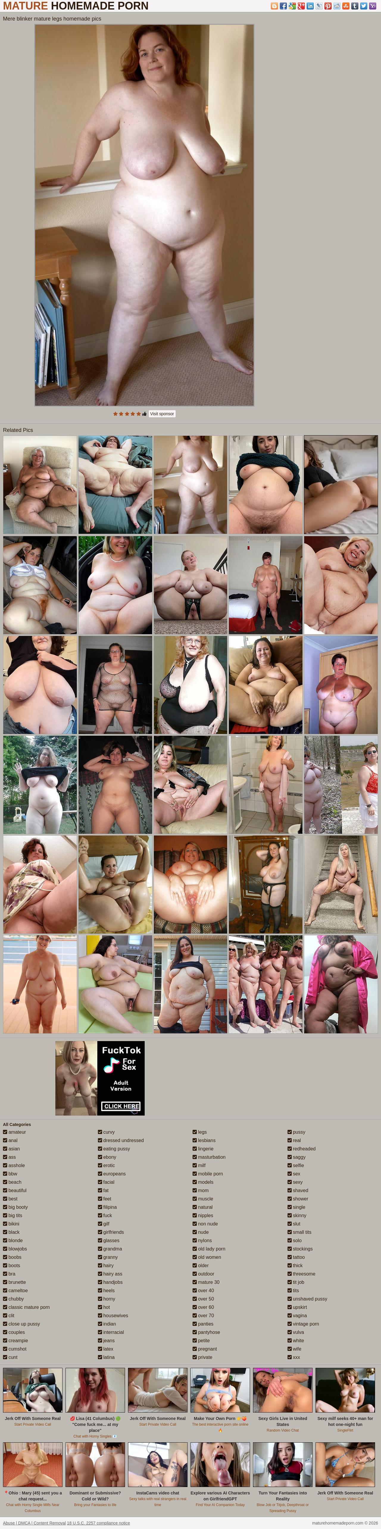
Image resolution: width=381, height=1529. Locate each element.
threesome (302, 1273)
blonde (13, 1240)
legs (200, 1132)
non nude (205, 1223)
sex (294, 1173)
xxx (294, 1357)
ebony (107, 1157)
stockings (300, 1248)
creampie (15, 1340)
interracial (111, 1332)
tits (293, 1290)
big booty (15, 1207)
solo (295, 1240)
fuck (105, 1215)
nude (201, 1232)
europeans (112, 1173)
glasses (109, 1240)
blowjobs (15, 1248)
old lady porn (209, 1248)
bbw (10, 1173)
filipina (107, 1207)
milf (199, 1165)
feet (104, 1198)
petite (201, 1340)
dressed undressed (121, 1140)
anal (10, 1140)
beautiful (14, 1190)
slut (294, 1223)
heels (106, 1290)
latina (106, 1357)
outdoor (203, 1273)
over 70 (203, 1315)
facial (106, 1182)
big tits (12, 1215)
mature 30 (206, 1282)
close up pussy (21, 1323)
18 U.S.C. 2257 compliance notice (98, 1523)
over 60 (203, 1307)
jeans (106, 1340)
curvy (106, 1132)
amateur (14, 1132)
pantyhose (206, 1332)
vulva (296, 1332)
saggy (297, 1157)
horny (106, 1298)
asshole (14, 1165)
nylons (202, 1240)
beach (12, 1182)
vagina (297, 1315)
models (203, 1182)
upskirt (297, 1307)
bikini (11, 1223)
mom (201, 1190)
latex (105, 1348)
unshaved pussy (307, 1298)
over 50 (203, 1298)
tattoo (296, 1257)
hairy (106, 1265)
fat (103, 1190)
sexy (295, 1182)
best (10, 1198)
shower (298, 1198)
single (296, 1207)
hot (104, 1307)
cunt (10, 1357)
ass (9, 1157)
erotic (106, 1165)
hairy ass (110, 1273)
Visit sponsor (162, 413)
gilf (104, 1223)
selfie (296, 1165)
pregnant (205, 1348)
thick (295, 1265)
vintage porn (303, 1323)
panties (203, 1323)
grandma (110, 1248)
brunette (14, 1282)
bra (9, 1273)
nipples (203, 1215)
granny (108, 1257)
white (296, 1340)
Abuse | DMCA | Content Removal (34, 1523)
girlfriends (111, 1232)
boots (11, 1265)
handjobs (110, 1282)
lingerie (203, 1148)
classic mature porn (26, 1307)
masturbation (209, 1157)
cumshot (14, 1348)
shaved (298, 1190)
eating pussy (114, 1148)
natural (203, 1207)
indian (107, 1323)
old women (207, 1257)
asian (11, 1148)
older (201, 1265)
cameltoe (15, 1290)
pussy (296, 1132)
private (202, 1357)
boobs (12, 1257)
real (294, 1140)
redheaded (302, 1148)
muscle (203, 1198)
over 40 (203, 1290)
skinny (297, 1215)
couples (14, 1332)
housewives (113, 1315)
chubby (13, 1298)
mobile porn (208, 1173)
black (11, 1232)
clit (8, 1315)
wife (295, 1348)
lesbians (204, 1140)
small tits (300, 1232)
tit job (296, 1282)
